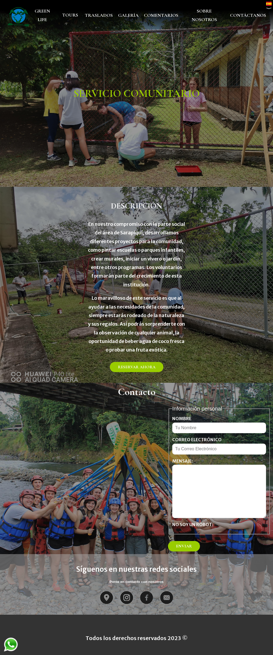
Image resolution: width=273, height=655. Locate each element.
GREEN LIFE (42, 15)
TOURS (70, 15)
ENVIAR (184, 546)
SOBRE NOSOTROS (204, 15)
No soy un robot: (192, 524)
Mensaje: (182, 461)
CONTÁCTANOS (248, 15)
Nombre (181, 418)
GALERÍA (128, 15)
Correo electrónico (197, 439)
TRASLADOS (99, 15)
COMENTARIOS (161, 15)
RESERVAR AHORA (136, 367)
